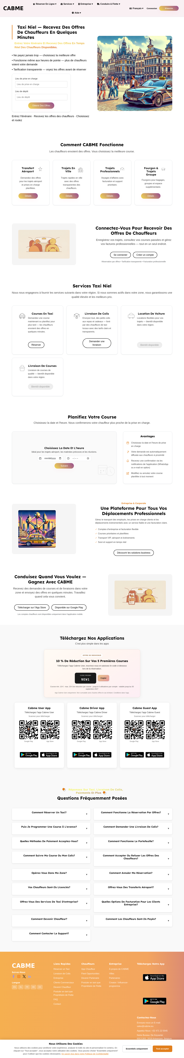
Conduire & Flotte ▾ (105, 4)
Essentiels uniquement (137, 1049)
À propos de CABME (119, 971)
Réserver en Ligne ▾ (44, 4)
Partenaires (114, 980)
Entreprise (58, 980)
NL (21, 990)
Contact (57, 1006)
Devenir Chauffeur (62, 989)
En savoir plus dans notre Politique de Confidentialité (85, 1054)
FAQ (56, 1002)
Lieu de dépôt (21, 93)
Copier (103, 681)
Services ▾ (66, 4)
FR (27, 990)
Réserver (36, 347)
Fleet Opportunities (90, 976)
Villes (111, 976)
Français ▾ (133, 9)
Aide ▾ (74, 14)
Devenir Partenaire (90, 980)
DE (33, 990)
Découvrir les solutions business (133, 555)
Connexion (149, 9)
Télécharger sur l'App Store (31, 610)
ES (40, 990)
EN (14, 990)
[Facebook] (13, 979)
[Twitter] (24, 979)
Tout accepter (162, 1049)
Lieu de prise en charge (26, 80)
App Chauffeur (88, 971)
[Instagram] (18, 979)
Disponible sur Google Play (69, 610)
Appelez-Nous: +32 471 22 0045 (152, 1033)
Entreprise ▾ (83, 4)
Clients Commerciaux (64, 985)
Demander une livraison (96, 345)
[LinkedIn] (29, 979)
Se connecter (120, 257)
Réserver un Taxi (62, 971)
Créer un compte (145, 257)
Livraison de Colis (62, 976)
